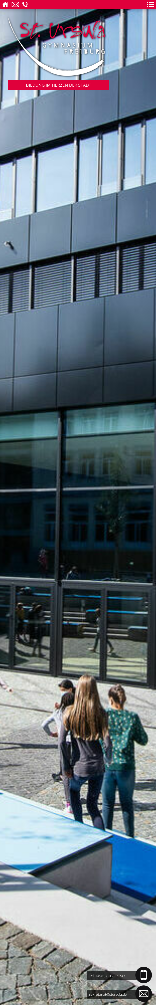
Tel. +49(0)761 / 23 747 (107, 975)
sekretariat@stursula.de (108, 994)
